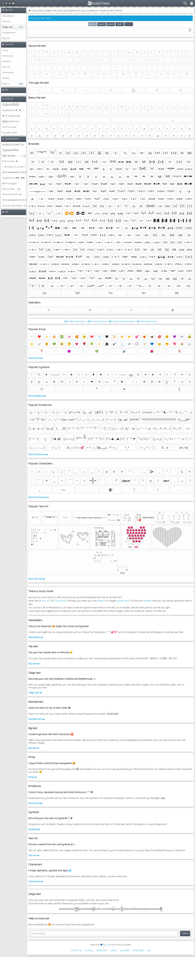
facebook (102, 950)
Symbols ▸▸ (34, 829)
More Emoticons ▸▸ (38, 454)
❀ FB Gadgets (9, 183)
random (92, 24)
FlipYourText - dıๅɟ (11, 189)
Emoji (5, 50)
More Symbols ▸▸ (37, 395)
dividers (148, 600)
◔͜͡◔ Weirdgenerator (146, 321)
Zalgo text (7, 27)
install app (138, 950)
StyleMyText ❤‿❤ (11, 110)
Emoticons (7, 55)
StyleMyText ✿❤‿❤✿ (13, 177)
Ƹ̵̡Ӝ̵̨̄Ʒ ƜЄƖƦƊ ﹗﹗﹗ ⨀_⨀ (14, 155)
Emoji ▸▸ (32, 777)
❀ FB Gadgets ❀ (10, 115)
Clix (107, 945)
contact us (76, 950)
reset (119, 24)
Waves (5, 78)
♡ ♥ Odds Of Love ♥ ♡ (14, 166)
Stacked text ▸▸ (36, 719)
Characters (8, 72)
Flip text (6, 21)
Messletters (8, 15)
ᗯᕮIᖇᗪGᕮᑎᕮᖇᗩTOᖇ (12, 144)
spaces (101, 24)
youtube (125, 950)
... (128, 24)
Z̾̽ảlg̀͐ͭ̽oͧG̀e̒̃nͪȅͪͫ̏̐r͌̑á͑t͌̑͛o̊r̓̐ (10, 104)
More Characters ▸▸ (38, 497)
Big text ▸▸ (33, 748)
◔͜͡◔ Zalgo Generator (75, 321)
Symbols (6, 61)
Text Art (6, 66)
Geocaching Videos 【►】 (14, 205)
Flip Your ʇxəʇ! (9, 126)
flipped (101, 600)
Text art (46, 600)
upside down (123, 600)
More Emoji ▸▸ (35, 358)
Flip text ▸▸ (34, 663)
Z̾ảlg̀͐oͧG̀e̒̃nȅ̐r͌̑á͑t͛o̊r (10, 150)
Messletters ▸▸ (35, 637)
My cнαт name (9, 132)
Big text (6, 38)
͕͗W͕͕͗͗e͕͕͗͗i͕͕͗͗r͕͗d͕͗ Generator (11, 121)
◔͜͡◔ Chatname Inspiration (121, 321)
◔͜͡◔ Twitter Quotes (97, 321)
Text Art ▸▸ (33, 855)
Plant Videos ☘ (10, 161)
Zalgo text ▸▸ (35, 692)
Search (6, 83)
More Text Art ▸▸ (36, 578)
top (149, 950)
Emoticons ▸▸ (35, 803)
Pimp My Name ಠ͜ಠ (11, 194)
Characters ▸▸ (35, 881)
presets (110, 24)
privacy (89, 950)
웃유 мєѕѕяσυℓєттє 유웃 (14, 172)
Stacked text (9, 32)
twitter (113, 950)
